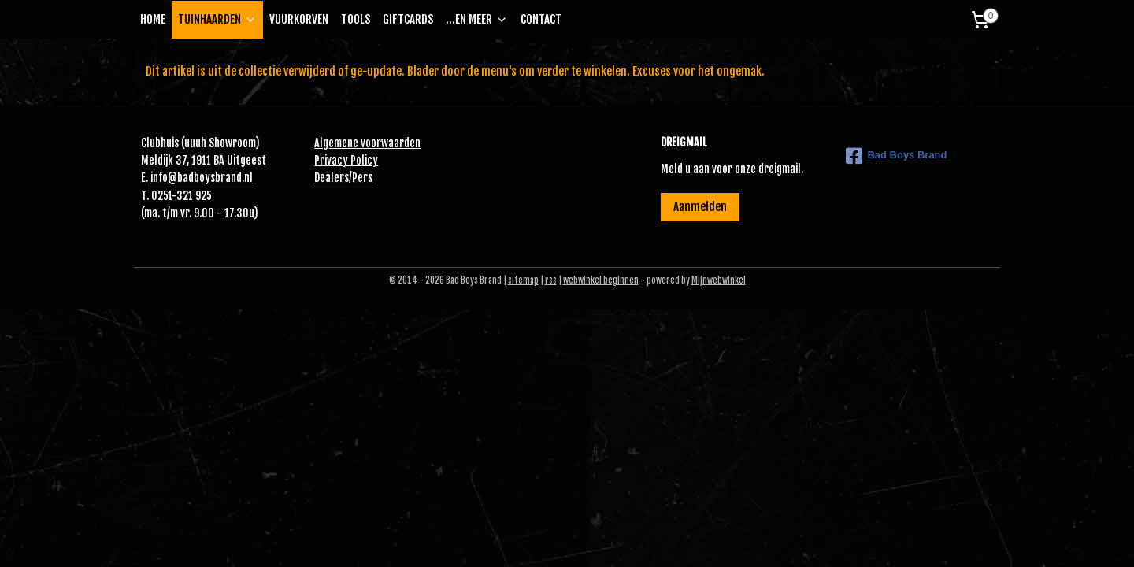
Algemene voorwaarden (367, 143)
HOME (152, 19)
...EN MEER (477, 19)
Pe (357, 177)
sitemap (523, 280)
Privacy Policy (346, 160)
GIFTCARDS (408, 19)
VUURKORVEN (298, 19)
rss (551, 280)
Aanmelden (700, 206)
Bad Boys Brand (896, 155)
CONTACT (541, 19)
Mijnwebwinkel (718, 280)
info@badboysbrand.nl (201, 177)
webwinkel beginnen (601, 280)
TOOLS (355, 19)
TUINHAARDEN (217, 19)
